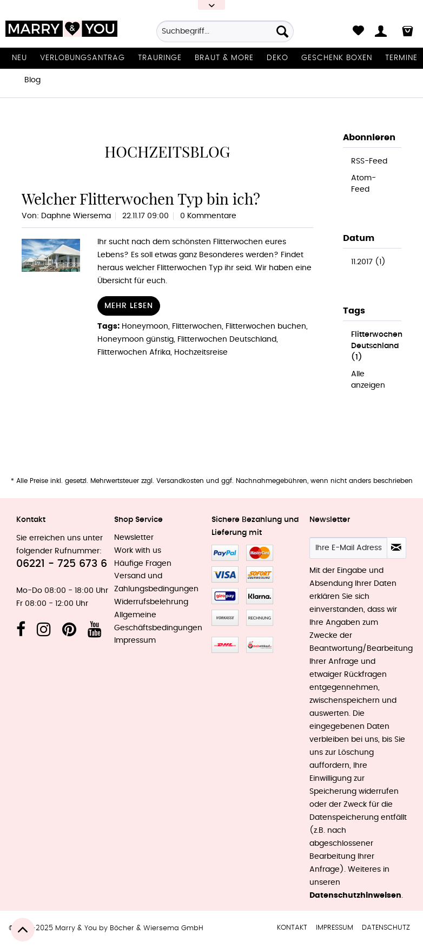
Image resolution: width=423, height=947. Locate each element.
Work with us (137, 550)
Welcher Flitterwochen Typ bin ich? (141, 199)
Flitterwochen (197, 326)
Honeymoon (145, 326)
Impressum (135, 640)
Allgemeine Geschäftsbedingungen (158, 621)
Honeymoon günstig (135, 339)
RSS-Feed (369, 161)
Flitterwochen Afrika (133, 352)
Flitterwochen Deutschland (226, 339)
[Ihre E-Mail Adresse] (348, 548)
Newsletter (134, 537)
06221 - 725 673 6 (61, 564)
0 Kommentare (208, 216)
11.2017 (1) (368, 262)
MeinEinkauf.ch (259, 645)
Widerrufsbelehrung (151, 602)
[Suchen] (282, 31)
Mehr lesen (128, 306)
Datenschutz (386, 927)
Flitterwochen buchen (266, 326)
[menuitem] (225, 35)
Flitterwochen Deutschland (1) (376, 346)
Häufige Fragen (142, 563)
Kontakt (292, 927)
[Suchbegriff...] (225, 31)
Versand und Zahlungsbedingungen (156, 582)
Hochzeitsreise (201, 352)
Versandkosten (180, 481)
